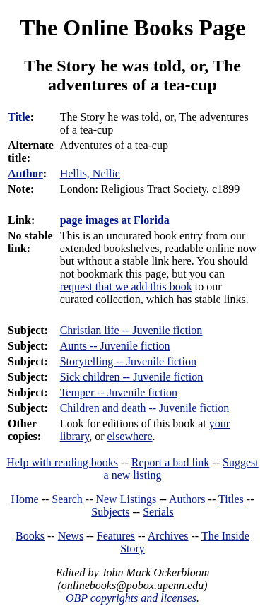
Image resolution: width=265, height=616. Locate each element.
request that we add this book (126, 286)
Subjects (110, 512)
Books (30, 536)
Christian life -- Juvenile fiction (131, 330)
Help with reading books (62, 462)
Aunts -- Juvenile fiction (115, 346)
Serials (158, 512)
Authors (187, 499)
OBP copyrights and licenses (131, 598)
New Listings (125, 499)
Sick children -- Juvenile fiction (132, 377)
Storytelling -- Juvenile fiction (128, 361)
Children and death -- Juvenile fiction (144, 408)
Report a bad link (170, 462)
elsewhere (130, 436)
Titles (231, 499)
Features (116, 536)
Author (25, 173)
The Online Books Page (132, 27)
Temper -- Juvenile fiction (118, 392)
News (70, 536)
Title (19, 117)
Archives (168, 536)
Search (67, 499)
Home (25, 499)
